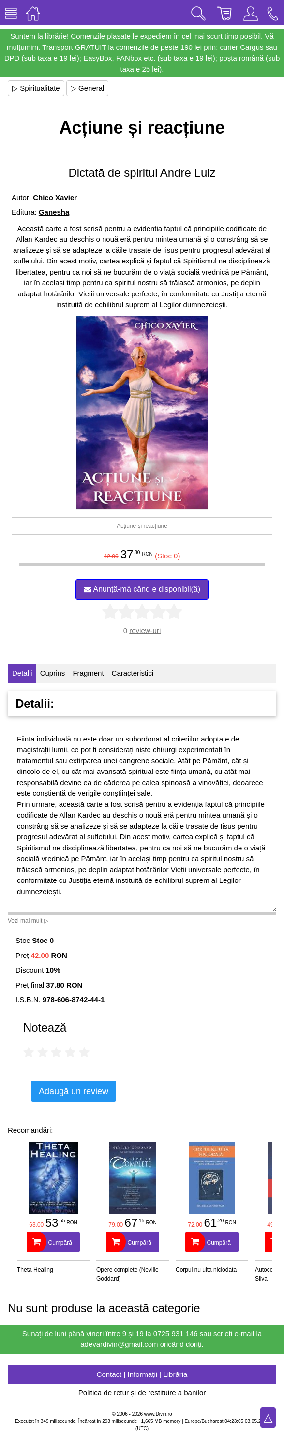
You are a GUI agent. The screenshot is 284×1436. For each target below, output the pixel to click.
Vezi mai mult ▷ (28, 920)
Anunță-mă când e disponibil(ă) (142, 589)
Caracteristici (133, 673)
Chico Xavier (55, 197)
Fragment (88, 673)
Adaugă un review (73, 1091)
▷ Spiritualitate (36, 88)
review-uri (145, 630)
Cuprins (52, 673)
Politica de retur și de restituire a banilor (142, 1393)
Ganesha (54, 212)
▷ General (88, 88)
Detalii (22, 673)
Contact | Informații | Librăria (142, 1374)
